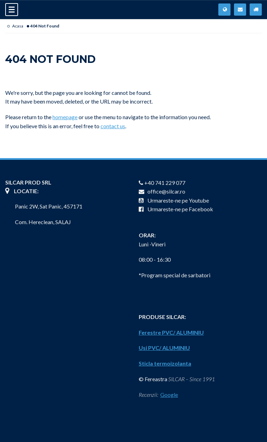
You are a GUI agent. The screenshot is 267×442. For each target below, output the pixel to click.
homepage (65, 117)
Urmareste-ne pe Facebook (176, 209)
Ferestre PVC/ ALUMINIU (171, 332)
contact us (112, 126)
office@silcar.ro (162, 191)
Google (169, 394)
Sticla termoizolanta (165, 363)
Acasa (17, 25)
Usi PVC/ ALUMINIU (164, 347)
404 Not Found (44, 25)
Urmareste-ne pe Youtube (174, 200)
